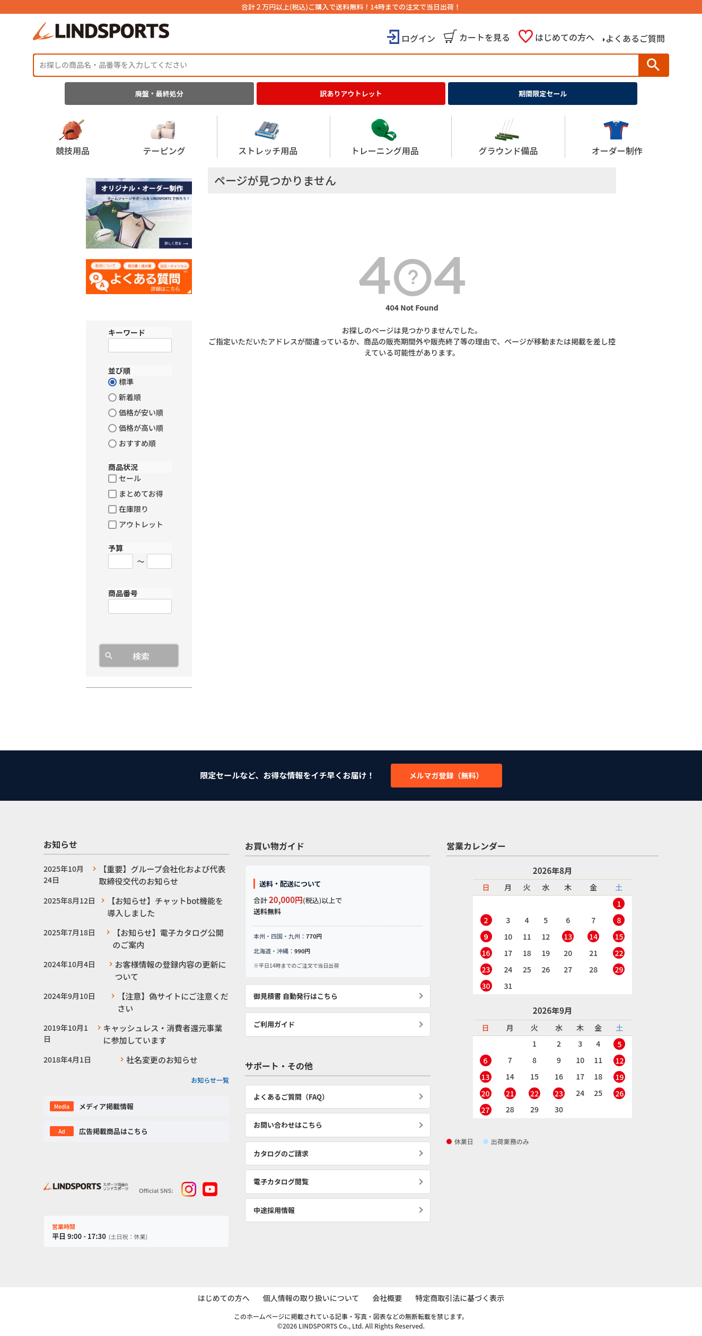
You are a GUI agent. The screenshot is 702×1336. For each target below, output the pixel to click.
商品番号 (123, 593)
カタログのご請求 (281, 1153)
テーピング (164, 137)
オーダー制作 (617, 137)
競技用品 (73, 137)
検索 (653, 65)
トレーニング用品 (385, 137)
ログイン (418, 38)
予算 (115, 548)
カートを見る (484, 37)
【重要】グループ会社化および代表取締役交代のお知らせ (162, 875)
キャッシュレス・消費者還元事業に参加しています (163, 1034)
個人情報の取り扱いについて (310, 1298)
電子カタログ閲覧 (281, 1181)
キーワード (126, 332)
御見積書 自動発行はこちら (295, 996)
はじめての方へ (564, 37)
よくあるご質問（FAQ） (291, 1097)
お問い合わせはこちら (287, 1125)
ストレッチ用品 (267, 137)
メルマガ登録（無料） (446, 775)
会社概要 (387, 1298)
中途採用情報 (274, 1210)
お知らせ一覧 (210, 1079)
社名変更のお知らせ (162, 1059)
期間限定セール (543, 94)
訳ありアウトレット (351, 94)
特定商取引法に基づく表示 (460, 1298)
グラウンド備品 (508, 137)
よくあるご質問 (635, 38)
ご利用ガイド (274, 1024)
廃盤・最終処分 (159, 94)
